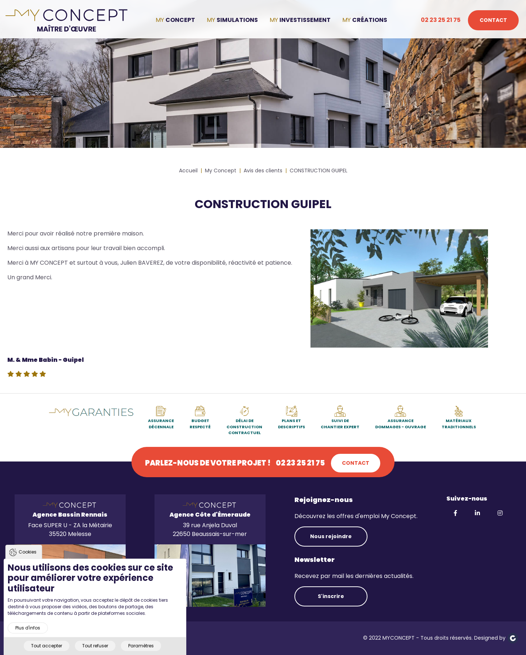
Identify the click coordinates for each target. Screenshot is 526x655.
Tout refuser (95, 649)
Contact (493, 20)
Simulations (237, 20)
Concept (180, 20)
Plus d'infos (27, 631)
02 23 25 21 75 (441, 20)
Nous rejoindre (331, 536)
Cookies (28, 555)
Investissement (305, 20)
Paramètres (141, 649)
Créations (369, 20)
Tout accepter (46, 649)
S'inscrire (331, 596)
